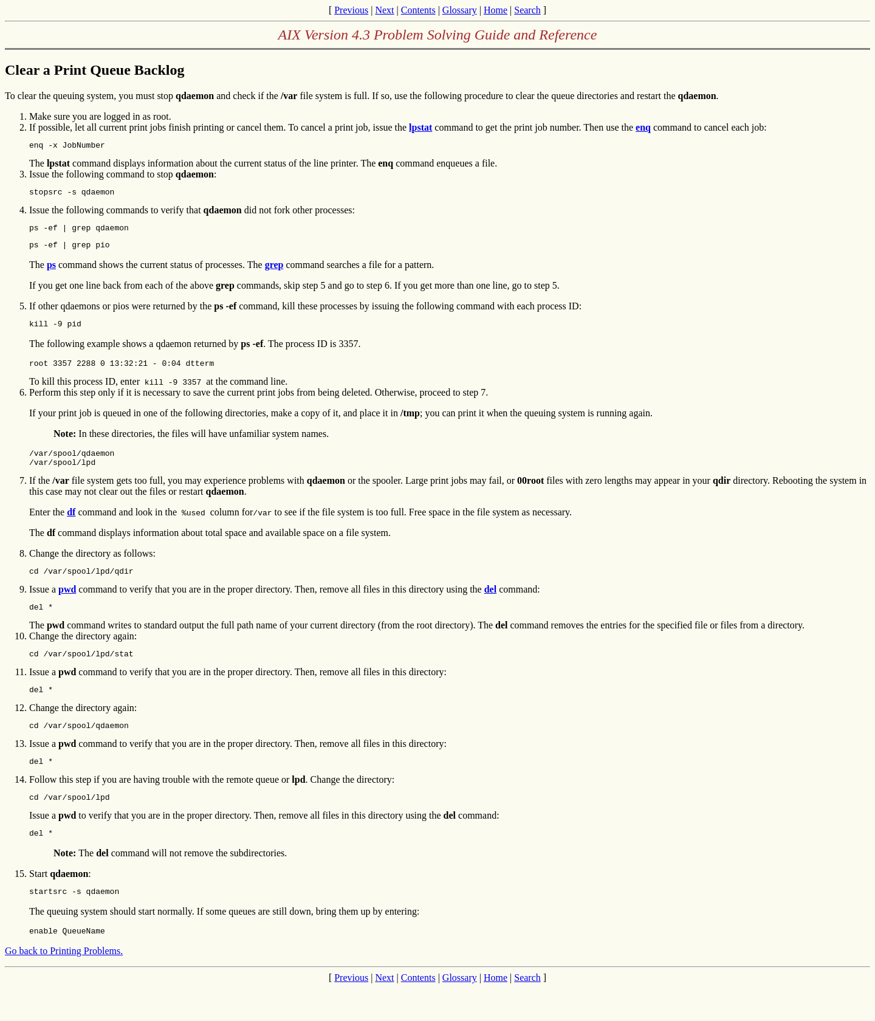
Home (495, 10)
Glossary (459, 10)
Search (527, 10)
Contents (418, 10)
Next (384, 10)
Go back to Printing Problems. (64, 983)
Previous (351, 10)
